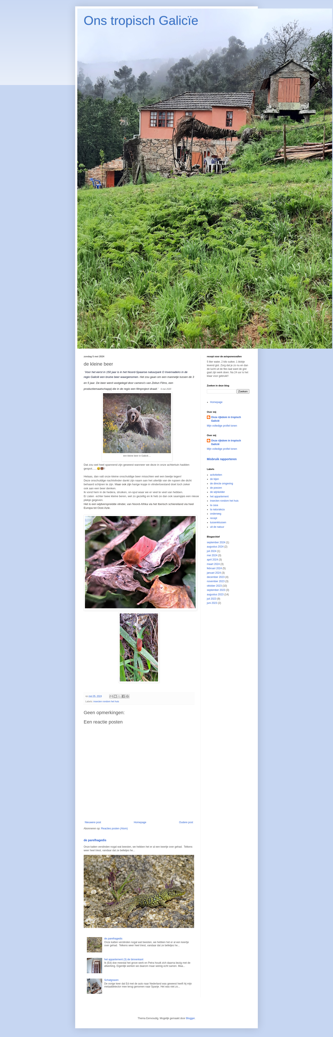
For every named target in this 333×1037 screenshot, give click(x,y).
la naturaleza (217, 509)
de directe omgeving (221, 483)
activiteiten (216, 474)
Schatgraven (111, 980)
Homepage (140, 822)
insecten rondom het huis (106, 701)
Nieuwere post (93, 822)
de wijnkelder (217, 492)
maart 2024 (213, 564)
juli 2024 (211, 551)
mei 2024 (212, 555)
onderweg (215, 513)
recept (213, 518)
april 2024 (212, 559)
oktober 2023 (214, 585)
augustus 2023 (215, 594)
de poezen (216, 487)
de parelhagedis (95, 840)
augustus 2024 (215, 546)
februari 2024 (214, 568)
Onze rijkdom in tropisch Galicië (226, 419)
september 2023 (216, 590)
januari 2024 (214, 572)
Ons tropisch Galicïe (141, 20)
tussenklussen (218, 522)
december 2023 (215, 577)
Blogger (190, 1018)
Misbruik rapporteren (222, 459)
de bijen (214, 479)
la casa (214, 505)
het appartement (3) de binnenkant (123, 959)
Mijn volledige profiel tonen (222, 425)
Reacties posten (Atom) (114, 828)
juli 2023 (211, 598)
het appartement (219, 496)
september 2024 (216, 542)
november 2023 (215, 581)
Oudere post (186, 822)
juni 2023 (212, 602)
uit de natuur (217, 526)
